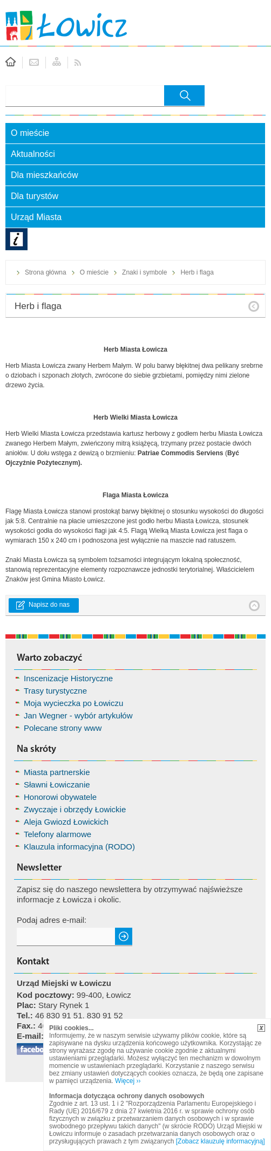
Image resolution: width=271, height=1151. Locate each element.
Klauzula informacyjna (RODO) (79, 846)
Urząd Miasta (36, 217)
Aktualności (33, 154)
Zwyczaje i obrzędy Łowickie (75, 809)
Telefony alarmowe (57, 834)
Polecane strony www (62, 727)
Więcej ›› (127, 1081)
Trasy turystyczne (55, 690)
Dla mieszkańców (44, 175)
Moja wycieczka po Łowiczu (73, 703)
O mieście (30, 133)
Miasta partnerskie (57, 772)
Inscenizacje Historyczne (68, 678)
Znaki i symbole (144, 272)
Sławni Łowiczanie (57, 784)
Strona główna (45, 272)
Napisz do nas (49, 604)
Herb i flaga (196, 272)
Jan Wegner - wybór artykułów (78, 715)
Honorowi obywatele (60, 796)
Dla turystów (34, 196)
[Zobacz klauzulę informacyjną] (220, 1141)
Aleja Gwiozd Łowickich (66, 821)
